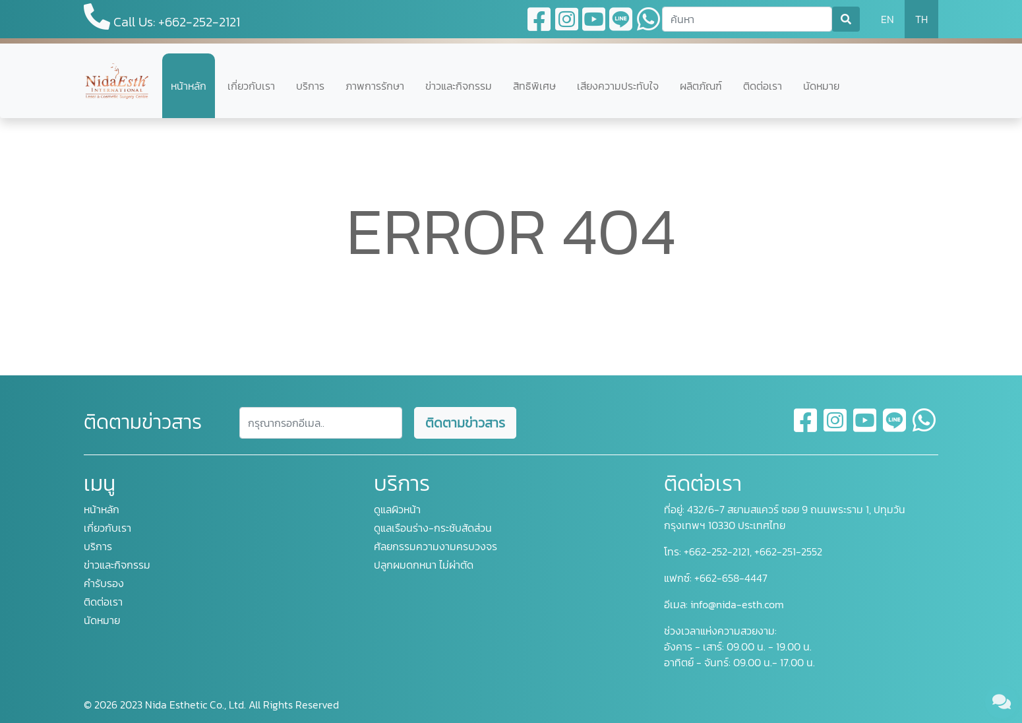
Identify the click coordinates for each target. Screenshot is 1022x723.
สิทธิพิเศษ (534, 86)
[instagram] (836, 428)
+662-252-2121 (715, 551)
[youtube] (865, 428)
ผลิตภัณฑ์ (701, 86)
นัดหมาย (821, 86)
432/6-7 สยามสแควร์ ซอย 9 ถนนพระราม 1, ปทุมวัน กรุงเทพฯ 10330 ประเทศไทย (784, 517)
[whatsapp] (924, 428)
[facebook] (806, 428)
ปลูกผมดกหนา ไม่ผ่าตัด (423, 565)
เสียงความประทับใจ (618, 86)
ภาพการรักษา (375, 86)
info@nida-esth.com (737, 604)
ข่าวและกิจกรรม (458, 86)
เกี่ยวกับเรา (251, 86)
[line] (895, 428)
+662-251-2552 (787, 551)
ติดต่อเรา (762, 86)
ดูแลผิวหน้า (397, 509)
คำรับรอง (104, 583)
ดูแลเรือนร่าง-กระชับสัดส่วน (433, 528)
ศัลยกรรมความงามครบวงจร (435, 546)
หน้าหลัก (188, 86)
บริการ (310, 86)
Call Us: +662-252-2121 (162, 17)
